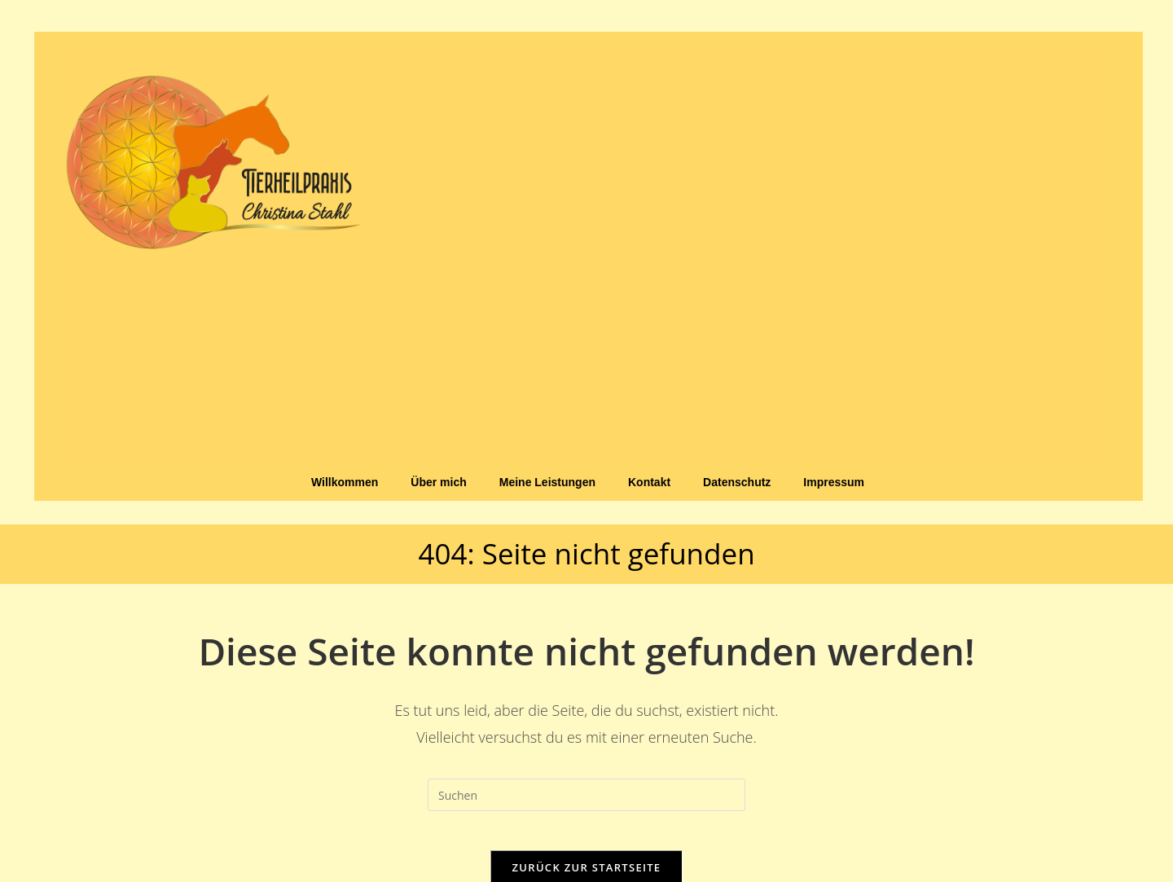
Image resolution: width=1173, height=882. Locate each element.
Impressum (833, 482)
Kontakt (649, 482)
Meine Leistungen (547, 482)
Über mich (438, 482)
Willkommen (344, 482)
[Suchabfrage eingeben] (586, 795)
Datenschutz (737, 482)
